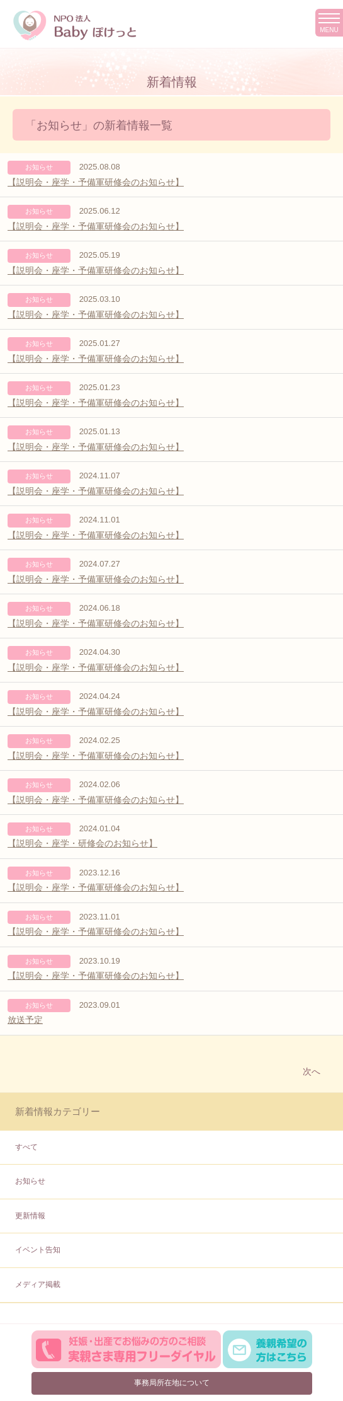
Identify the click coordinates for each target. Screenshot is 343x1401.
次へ (311, 1071)
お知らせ (30, 1181)
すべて (26, 1147)
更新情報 (30, 1215)
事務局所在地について (172, 1382)
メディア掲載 (37, 1284)
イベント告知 (37, 1249)
